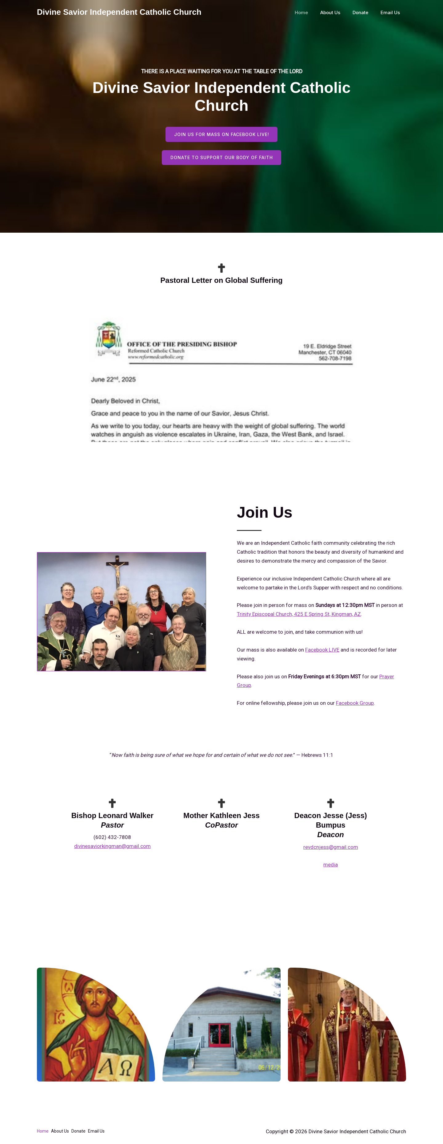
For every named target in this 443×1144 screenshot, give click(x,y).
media (330, 866)
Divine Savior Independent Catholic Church (119, 12)
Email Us (391, 12)
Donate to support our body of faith (221, 158)
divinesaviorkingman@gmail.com (112, 847)
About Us (338, 12)
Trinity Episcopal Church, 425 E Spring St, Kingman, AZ (299, 615)
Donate (365, 12)
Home (312, 12)
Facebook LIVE (322, 651)
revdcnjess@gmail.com (330, 848)
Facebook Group (355, 704)
